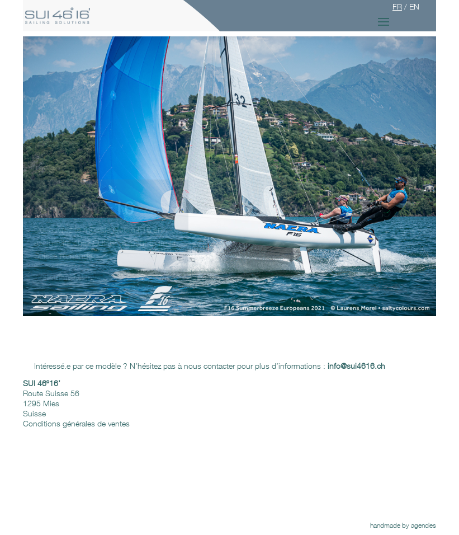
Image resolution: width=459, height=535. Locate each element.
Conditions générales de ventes (76, 423)
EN (414, 6)
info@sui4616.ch (330, 403)
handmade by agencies (403, 525)
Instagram (90, 494)
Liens (254, 494)
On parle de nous (274, 484)
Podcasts (260, 474)
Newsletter (90, 504)
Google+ (87, 484)
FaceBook (91, 474)
